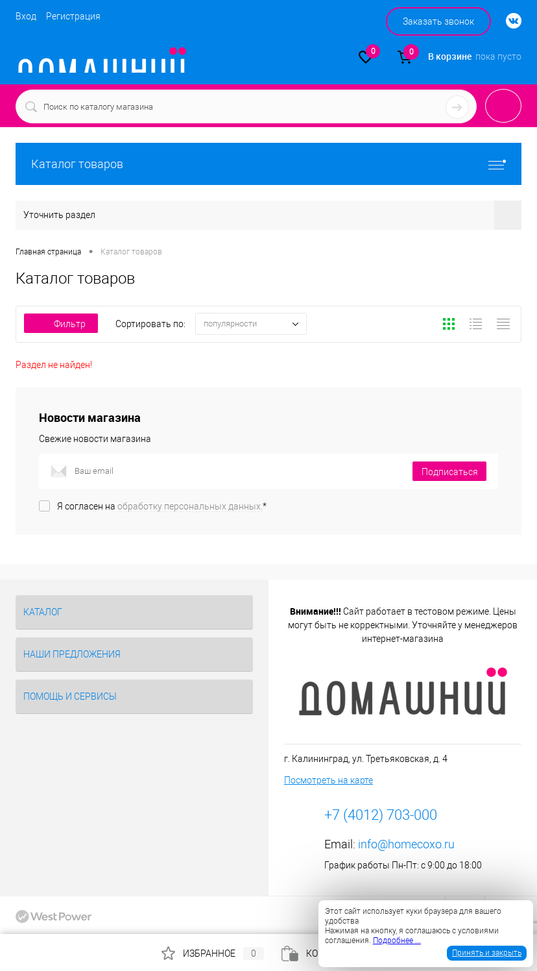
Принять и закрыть (486, 952)
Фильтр (61, 324)
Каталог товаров (268, 164)
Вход (26, 16)
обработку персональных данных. (190, 506)
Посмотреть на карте (328, 780)
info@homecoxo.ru (406, 844)
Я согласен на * (162, 506)
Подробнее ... (397, 940)
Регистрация (73, 16)
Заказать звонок (438, 21)
